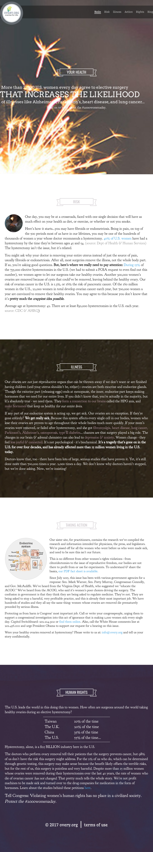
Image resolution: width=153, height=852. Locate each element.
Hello (97, 11)
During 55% (132, 265)
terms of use (96, 824)
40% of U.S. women (117, 238)
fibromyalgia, (102, 427)
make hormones (15, 406)
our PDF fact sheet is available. (78, 571)
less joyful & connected (27, 442)
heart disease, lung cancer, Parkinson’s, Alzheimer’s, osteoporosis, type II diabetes (76, 430)
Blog (150, 11)
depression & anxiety (99, 437)
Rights (140, 11)
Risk (107, 11)
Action (129, 11)
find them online (69, 621)
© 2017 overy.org (61, 824)
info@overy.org (112, 632)
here (88, 787)
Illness (117, 11)
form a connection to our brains (84, 401)
